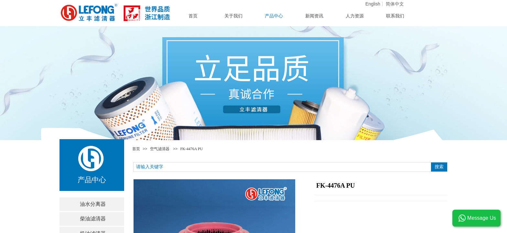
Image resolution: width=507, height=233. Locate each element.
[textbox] (282, 167)
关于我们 (233, 16)
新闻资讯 (314, 16)
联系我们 (395, 16)
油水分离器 (93, 204)
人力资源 (355, 16)
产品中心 (274, 16)
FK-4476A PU (191, 149)
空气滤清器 (159, 149)
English (372, 4)
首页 (136, 149)
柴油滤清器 (93, 218)
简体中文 (395, 4)
